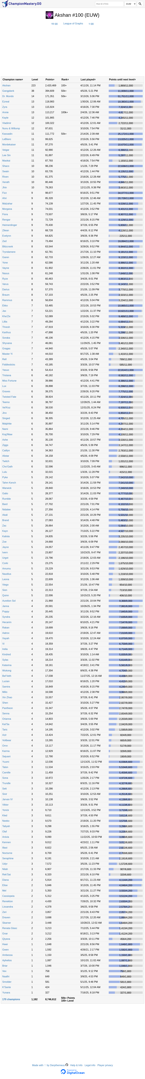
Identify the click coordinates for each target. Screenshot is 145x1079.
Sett (4, 788)
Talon (5, 767)
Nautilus (6, 574)
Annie (5, 112)
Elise (5, 885)
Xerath (6, 182)
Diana (5, 880)
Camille (6, 772)
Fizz (4, 193)
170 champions (11, 999)
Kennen (6, 842)
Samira (6, 686)
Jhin (4, 187)
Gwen (5, 949)
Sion (4, 590)
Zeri (4, 912)
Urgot (5, 558)
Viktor (5, 804)
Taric (5, 729)
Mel (4, 890)
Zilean (5, 230)
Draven (6, 917)
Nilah (5, 869)
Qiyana (6, 939)
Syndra (6, 617)
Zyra (4, 107)
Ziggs (5, 445)
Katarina (7, 665)
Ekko (5, 305)
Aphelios (7, 960)
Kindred (6, 654)
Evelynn (6, 235)
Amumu (6, 568)
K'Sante (6, 987)
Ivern (5, 552)
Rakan (5, 627)
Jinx (4, 413)
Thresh (6, 327)
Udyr (5, 863)
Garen (5, 257)
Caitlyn (6, 450)
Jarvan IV (7, 799)
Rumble (6, 498)
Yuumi (5, 761)
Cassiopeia (8, 896)
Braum (6, 295)
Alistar (5, 456)
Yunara (6, 992)
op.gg (54, 23)
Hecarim (7, 622)
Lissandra (7, 906)
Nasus (5, 273)
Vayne (5, 268)
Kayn (5, 531)
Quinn (5, 595)
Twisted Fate (9, 397)
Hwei (5, 944)
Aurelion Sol (9, 600)
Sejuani (6, 756)
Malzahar (7, 203)
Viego (5, 584)
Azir (4, 735)
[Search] (140, 4)
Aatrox (5, 633)
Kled (4, 815)
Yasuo (5, 370)
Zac (4, 525)
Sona (5, 778)
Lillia (4, 321)
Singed (6, 418)
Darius (5, 289)
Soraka (6, 337)
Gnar (5, 933)
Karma (6, 751)
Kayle (5, 117)
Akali (5, 515)
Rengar (6, 219)
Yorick (5, 810)
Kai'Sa (5, 724)
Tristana (6, 375)
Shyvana (7, 343)
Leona (5, 579)
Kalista (6, 536)
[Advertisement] (72, 51)
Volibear (6, 740)
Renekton (7, 901)
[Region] (130, 4)
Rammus (7, 300)
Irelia (5, 649)
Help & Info (76, 1065)
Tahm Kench (9, 482)
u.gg (91, 23)
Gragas (6, 348)
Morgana (7, 209)
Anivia (5, 837)
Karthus (6, 332)
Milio (4, 692)
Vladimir (6, 123)
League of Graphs (73, 23)
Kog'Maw (7, 434)
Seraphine (8, 858)
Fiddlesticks (8, 364)
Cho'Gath (7, 466)
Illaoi (4, 847)
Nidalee (6, 509)
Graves (6, 391)
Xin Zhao (7, 697)
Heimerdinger (9, 225)
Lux (4, 386)
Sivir (4, 794)
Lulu (4, 472)
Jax (4, 311)
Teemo (6, 402)
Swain (5, 171)
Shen (5, 702)
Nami (5, 429)
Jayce (5, 547)
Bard (5, 504)
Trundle (6, 783)
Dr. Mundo (8, 96)
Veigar (5, 150)
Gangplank (8, 91)
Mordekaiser (9, 144)
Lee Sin (6, 155)
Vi (3, 643)
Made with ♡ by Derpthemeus (50, 1065)
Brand (5, 520)
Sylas (5, 660)
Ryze (5, 278)
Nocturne (7, 853)
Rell (4, 359)
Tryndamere (9, 252)
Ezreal (5, 101)
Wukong (6, 670)
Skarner (6, 923)
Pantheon (7, 708)
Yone (5, 262)
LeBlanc (6, 139)
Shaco (5, 166)
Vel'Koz (6, 407)
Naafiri (5, 976)
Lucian (6, 681)
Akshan (6, 85)
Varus (5, 284)
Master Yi (7, 354)
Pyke (5, 477)
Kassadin (7, 133)
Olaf (4, 831)
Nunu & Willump (11, 128)
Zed (4, 241)
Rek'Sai (6, 874)
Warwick (7, 488)
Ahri (4, 198)
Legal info (90, 1065)
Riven (5, 176)
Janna (5, 606)
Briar (5, 965)
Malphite (7, 423)
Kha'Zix (6, 316)
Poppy (5, 611)
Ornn (5, 745)
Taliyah (6, 826)
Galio (5, 493)
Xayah (5, 638)
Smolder (7, 982)
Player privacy (105, 1065)
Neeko (5, 821)
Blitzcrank (7, 246)
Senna (5, 713)
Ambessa (7, 955)
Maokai (6, 160)
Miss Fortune (9, 380)
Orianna (6, 719)
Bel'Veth (6, 676)
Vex (4, 971)
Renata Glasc (9, 928)
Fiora (5, 214)
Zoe (4, 541)
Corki (5, 563)
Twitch (5, 461)
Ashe (5, 439)
